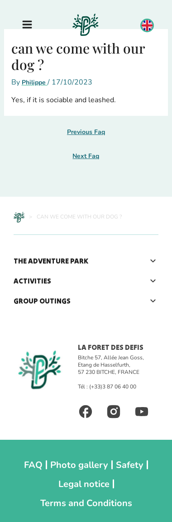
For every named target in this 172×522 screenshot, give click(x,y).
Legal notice (84, 484)
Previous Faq (86, 132)
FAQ (33, 465)
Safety (129, 465)
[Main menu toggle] (27, 24)
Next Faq (85, 156)
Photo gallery (79, 465)
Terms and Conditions (86, 503)
